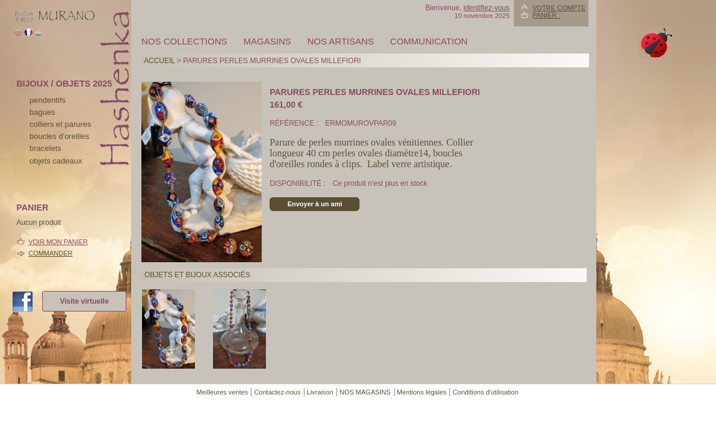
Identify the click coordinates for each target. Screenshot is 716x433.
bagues (42, 112)
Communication (429, 41)
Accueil (159, 61)
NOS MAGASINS (364, 392)
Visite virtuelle (84, 301)
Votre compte (558, 7)
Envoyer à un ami (315, 203)
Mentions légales (422, 392)
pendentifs (47, 100)
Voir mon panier (58, 241)
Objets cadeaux (55, 160)
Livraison (320, 392)
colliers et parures (60, 124)
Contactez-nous (277, 392)
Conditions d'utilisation (485, 392)
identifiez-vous (486, 8)
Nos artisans (340, 41)
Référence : (295, 123)
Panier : (546, 15)
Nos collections (184, 41)
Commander (50, 253)
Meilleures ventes (222, 392)
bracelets (45, 148)
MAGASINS (267, 41)
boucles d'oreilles (59, 136)
